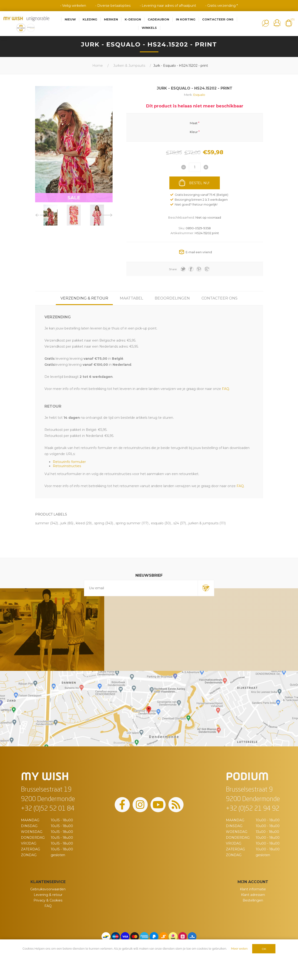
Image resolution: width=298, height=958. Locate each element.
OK (264, 949)
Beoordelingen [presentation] (172, 298)
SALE (73, 197)
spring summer (128, 523)
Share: (173, 269)
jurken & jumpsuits (203, 523)
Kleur (194, 132)
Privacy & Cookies (47, 900)
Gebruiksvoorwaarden (48, 889)
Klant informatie (253, 889)
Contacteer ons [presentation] (219, 298)
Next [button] (107, 215)
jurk (63, 523)
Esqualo (199, 94)
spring (99, 523)
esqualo (157, 523)
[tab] (84, 298)
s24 (176, 523)
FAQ (48, 906)
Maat (194, 123)
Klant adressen (253, 895)
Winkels (149, 28)
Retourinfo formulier (69, 462)
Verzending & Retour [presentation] (84, 298)
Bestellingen (253, 900)
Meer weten (239, 948)
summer (42, 523)
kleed (80, 523)
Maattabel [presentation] (131, 298)
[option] (50, 215)
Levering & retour (48, 895)
